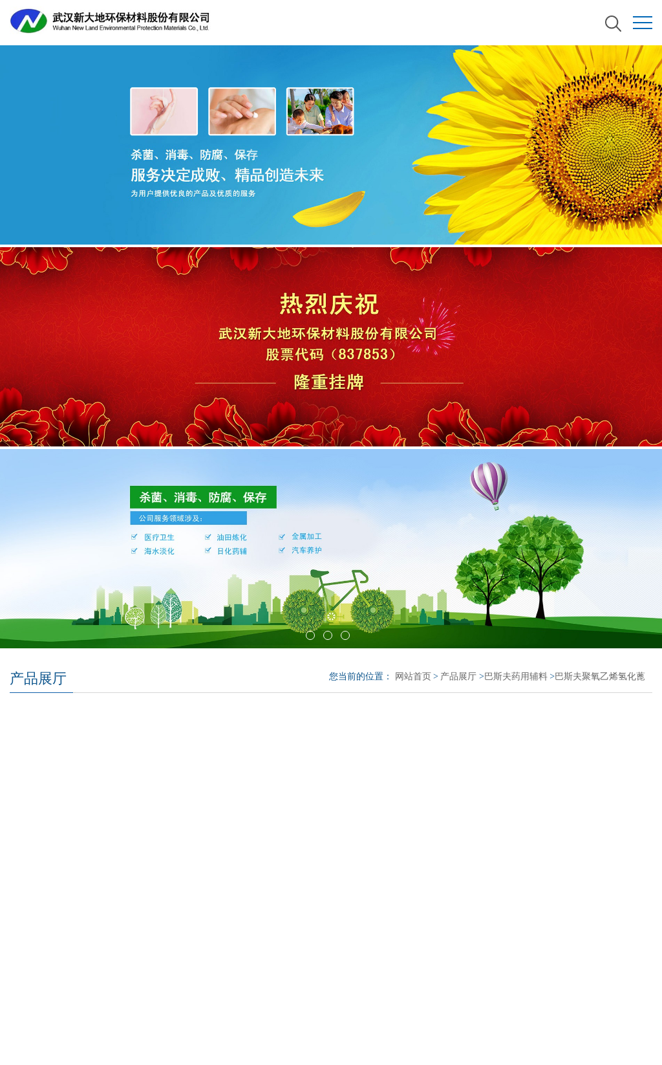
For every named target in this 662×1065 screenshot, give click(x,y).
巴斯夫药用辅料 (516, 676)
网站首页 (413, 676)
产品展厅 (458, 676)
